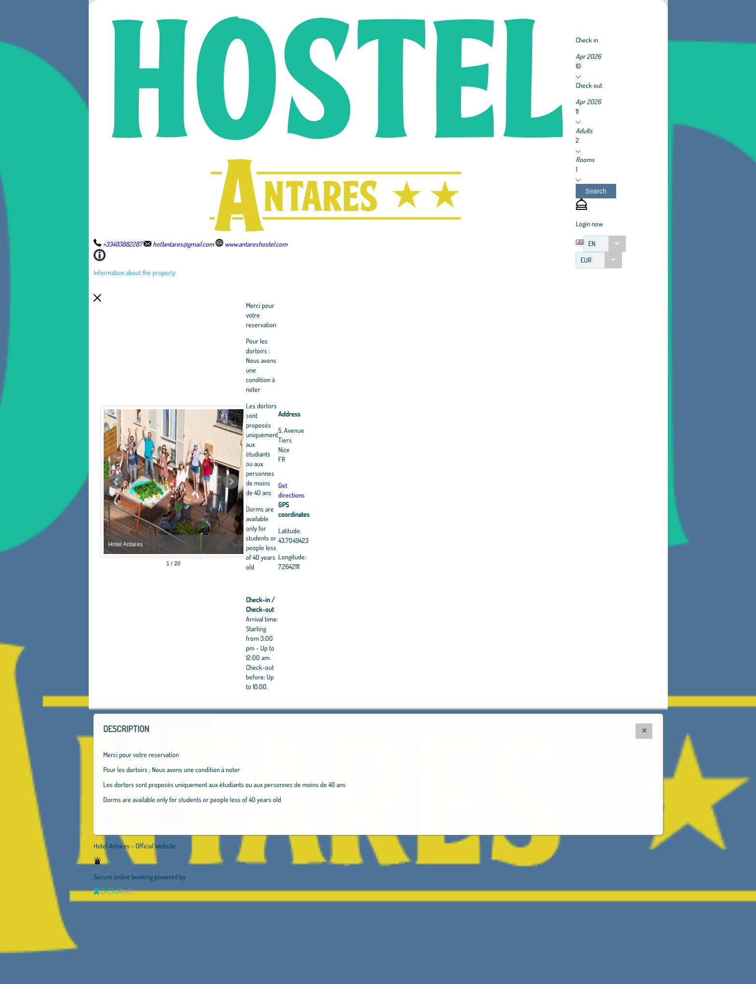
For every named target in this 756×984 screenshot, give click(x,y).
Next (284, 481)
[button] (596, 191)
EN (591, 243)
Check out (589, 85)
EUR (586, 260)
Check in (587, 40)
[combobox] (604, 244)
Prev (116, 481)
